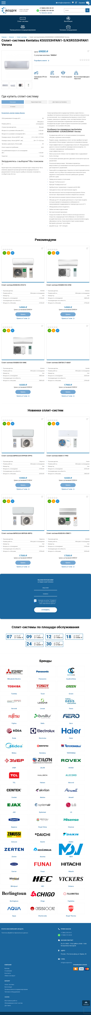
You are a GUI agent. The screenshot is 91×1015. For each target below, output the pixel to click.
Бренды (7, 968)
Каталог (11, 37)
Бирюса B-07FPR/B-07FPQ (22, 456)
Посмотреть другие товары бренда (13, 113)
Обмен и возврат (10, 975)
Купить (23, 314)
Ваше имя (46, 588)
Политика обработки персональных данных (15, 933)
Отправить (45, 610)
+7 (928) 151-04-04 (47, 10)
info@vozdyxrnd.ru (66, 962)
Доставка (8, 1005)
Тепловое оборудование (12, 992)
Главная (4, 37)
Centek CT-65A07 (64, 362)
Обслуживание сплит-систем (13, 1003)
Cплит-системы (22, 37)
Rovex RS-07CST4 (19, 285)
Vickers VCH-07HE (64, 285)
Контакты (8, 973)
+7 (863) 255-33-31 (47, 8)
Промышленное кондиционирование (16, 989)
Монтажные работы (11, 1000)
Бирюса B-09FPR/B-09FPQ (22, 533)
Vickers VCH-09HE (19, 362)
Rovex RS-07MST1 (64, 533)
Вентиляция (8, 987)
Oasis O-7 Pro (63, 456)
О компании (8, 971)
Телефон (45, 594)
